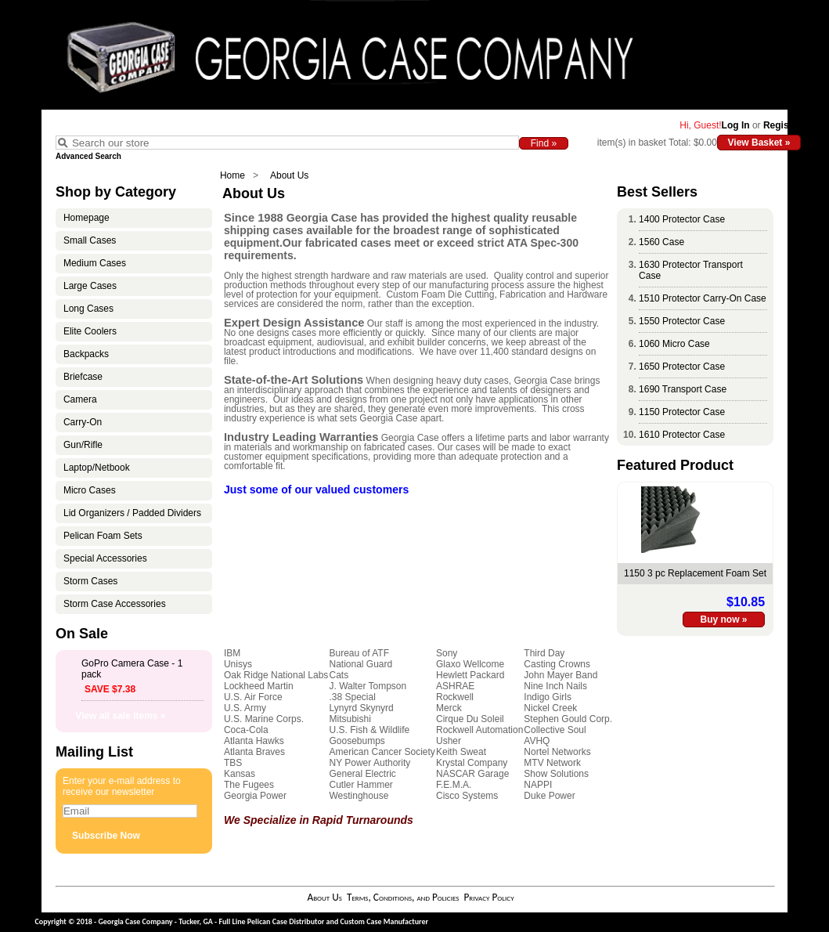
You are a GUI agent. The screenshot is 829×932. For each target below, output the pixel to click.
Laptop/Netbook (96, 467)
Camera (80, 399)
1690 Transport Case (682, 389)
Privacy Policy (488, 897)
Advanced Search (88, 156)
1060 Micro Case (674, 343)
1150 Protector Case (682, 411)
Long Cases (88, 308)
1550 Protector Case (682, 321)
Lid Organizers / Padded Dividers (132, 513)
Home (232, 175)
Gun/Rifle (83, 444)
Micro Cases (89, 490)
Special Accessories (105, 558)
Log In (736, 125)
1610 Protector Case (682, 434)
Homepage (86, 217)
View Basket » (759, 142)
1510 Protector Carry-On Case (702, 298)
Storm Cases (90, 581)
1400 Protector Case (682, 219)
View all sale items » (120, 715)
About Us (289, 175)
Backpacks (86, 354)
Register (782, 125)
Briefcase (83, 376)
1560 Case (661, 242)
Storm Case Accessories (114, 603)
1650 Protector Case (682, 366)
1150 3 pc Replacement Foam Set (695, 573)
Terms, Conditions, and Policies (403, 897)
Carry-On (82, 422)
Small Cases (89, 240)
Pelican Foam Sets (102, 535)
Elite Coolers (90, 331)
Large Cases (90, 285)
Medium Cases (94, 263)
